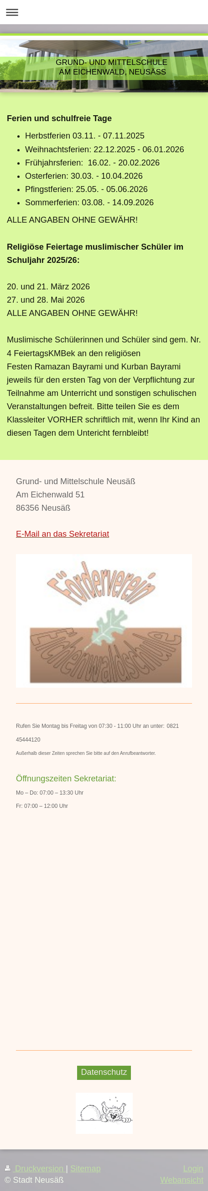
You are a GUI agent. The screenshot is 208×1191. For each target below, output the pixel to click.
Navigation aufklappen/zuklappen (104, 12)
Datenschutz (104, 1072)
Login (193, 1168)
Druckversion (35, 1168)
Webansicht (181, 1180)
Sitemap (85, 1168)
